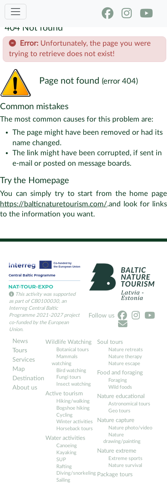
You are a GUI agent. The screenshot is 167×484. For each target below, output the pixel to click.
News (20, 341)
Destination (28, 378)
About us (24, 387)
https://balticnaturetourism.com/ (53, 204)
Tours (19, 350)
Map (18, 369)
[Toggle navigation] (15, 11)
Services (23, 360)
